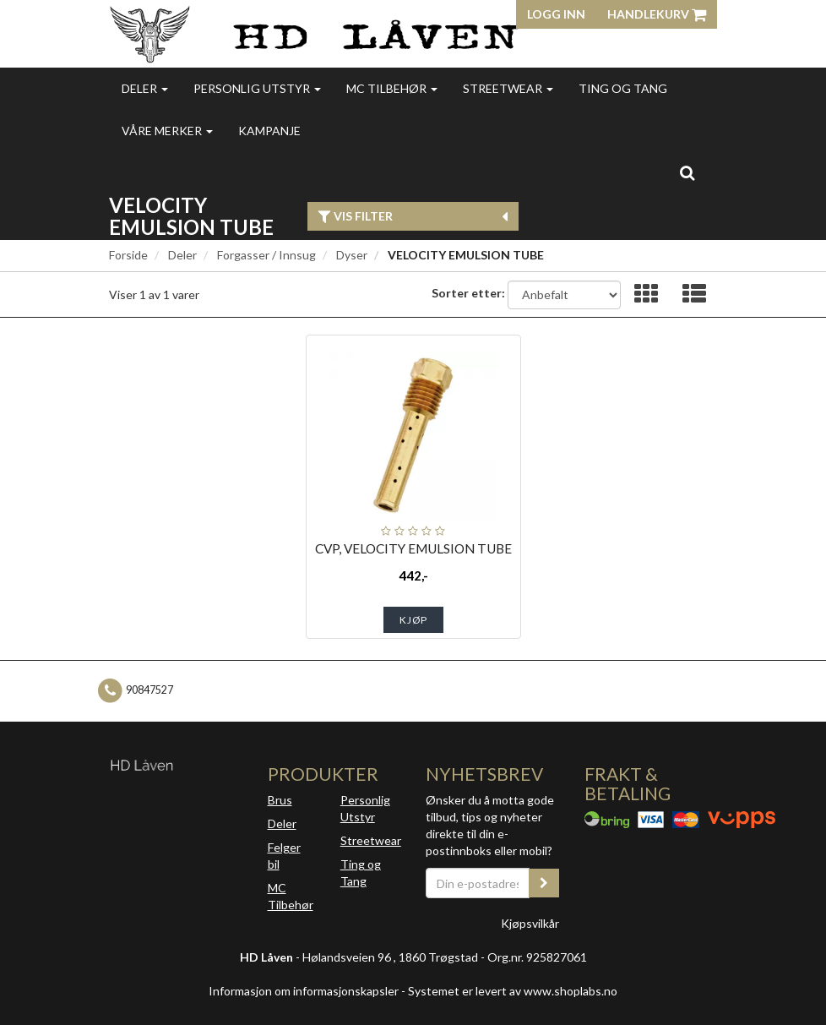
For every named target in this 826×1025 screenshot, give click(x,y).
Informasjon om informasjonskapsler (304, 991)
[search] (687, 172)
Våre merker (167, 130)
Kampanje (269, 130)
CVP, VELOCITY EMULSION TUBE (413, 548)
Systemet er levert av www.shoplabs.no (512, 991)
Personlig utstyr (257, 88)
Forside (128, 255)
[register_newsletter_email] (544, 883)
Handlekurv (656, 14)
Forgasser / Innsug (266, 255)
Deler (145, 88)
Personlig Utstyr (365, 808)
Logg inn (556, 14)
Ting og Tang (623, 88)
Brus (280, 800)
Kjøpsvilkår (530, 923)
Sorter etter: (468, 293)
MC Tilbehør (391, 88)
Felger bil (284, 855)
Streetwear (508, 88)
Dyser (351, 255)
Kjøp (413, 619)
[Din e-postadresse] (478, 883)
